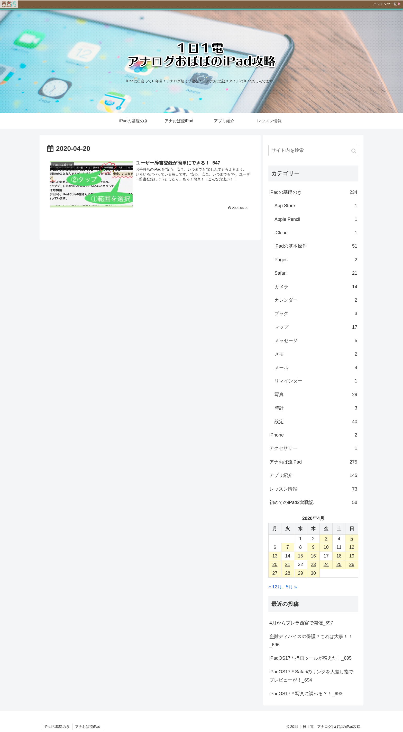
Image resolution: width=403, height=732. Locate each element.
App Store (315, 206)
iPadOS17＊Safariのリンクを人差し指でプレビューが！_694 (311, 676)
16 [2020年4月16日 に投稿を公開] (313, 556)
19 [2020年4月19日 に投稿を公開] (351, 556)
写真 (315, 394)
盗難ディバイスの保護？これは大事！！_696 (311, 640)
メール (315, 367)
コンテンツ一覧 (385, 4)
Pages (315, 260)
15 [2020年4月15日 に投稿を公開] (300, 556)
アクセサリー (313, 448)
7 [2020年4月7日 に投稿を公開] (287, 547)
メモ (315, 354)
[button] (353, 151)
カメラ (315, 287)
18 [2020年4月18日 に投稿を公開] (339, 556)
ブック (315, 313)
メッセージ (315, 340)
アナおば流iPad (313, 462)
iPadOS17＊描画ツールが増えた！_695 (310, 658)
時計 (315, 408)
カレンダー (315, 300)
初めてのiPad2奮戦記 (313, 502)
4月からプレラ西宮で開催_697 (301, 622)
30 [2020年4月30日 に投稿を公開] (313, 573)
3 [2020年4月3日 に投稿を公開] (326, 538)
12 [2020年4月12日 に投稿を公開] (351, 547)
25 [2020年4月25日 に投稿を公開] (339, 564)
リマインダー (315, 381)
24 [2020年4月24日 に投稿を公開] (326, 564)
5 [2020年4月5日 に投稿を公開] (352, 538)
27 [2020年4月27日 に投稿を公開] (274, 573)
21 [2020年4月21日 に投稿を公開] (287, 564)
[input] (313, 150)
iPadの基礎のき (313, 192)
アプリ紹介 (313, 475)
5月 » (291, 586)
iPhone (313, 435)
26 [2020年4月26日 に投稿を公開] (351, 564)
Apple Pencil (315, 219)
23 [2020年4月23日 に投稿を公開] (313, 564)
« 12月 (275, 586)
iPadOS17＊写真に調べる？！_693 (305, 693)
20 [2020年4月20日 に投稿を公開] (274, 564)
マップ (315, 327)
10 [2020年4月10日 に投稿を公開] (326, 547)
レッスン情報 (313, 489)
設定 (315, 421)
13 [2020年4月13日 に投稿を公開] (274, 556)
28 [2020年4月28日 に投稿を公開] (287, 573)
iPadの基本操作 (315, 246)
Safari (315, 273)
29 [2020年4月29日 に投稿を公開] (300, 573)
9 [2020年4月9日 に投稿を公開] (313, 547)
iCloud (315, 233)
